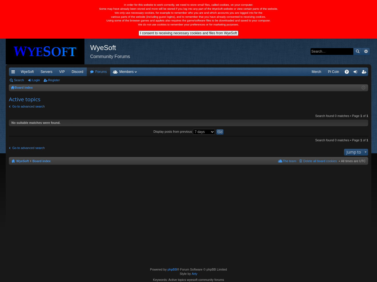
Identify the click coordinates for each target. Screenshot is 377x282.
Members (126, 72)
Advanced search (366, 51)
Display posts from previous (184, 131)
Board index (42, 161)
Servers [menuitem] (46, 72)
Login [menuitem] (357, 73)
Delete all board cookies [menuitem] (320, 161)
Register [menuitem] (365, 73)
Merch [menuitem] (316, 72)
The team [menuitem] (289, 161)
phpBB (172, 269)
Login (36, 80)
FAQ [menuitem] (348, 73)
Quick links (14, 73)
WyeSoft (27, 72)
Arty (194, 273)
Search (357, 51)
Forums (101, 72)
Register (54, 80)
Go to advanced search (28, 106)
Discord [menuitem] (77, 72)
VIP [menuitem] (62, 72)
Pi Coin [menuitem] (333, 72)
